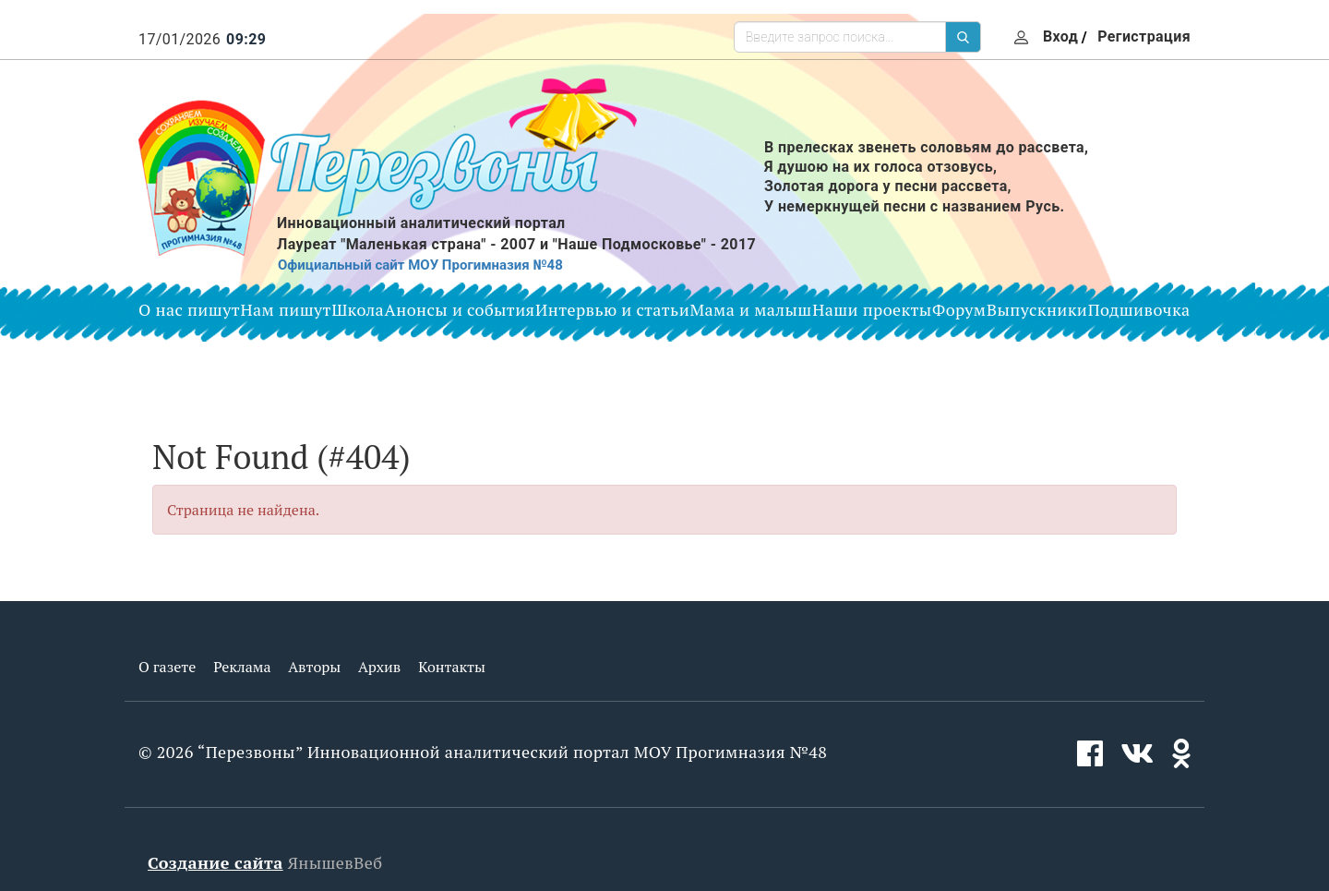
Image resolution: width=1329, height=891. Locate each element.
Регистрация (1144, 36)
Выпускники (1037, 309)
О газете (167, 666)
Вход (1060, 36)
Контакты (451, 666)
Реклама (241, 666)
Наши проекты (871, 309)
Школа (357, 309)
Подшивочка (1139, 309)
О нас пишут (189, 309)
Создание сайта (215, 862)
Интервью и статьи (612, 309)
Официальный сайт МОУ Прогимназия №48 (420, 265)
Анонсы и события (460, 309)
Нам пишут (286, 309)
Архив (379, 666)
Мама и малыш (751, 309)
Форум (959, 309)
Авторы (314, 666)
